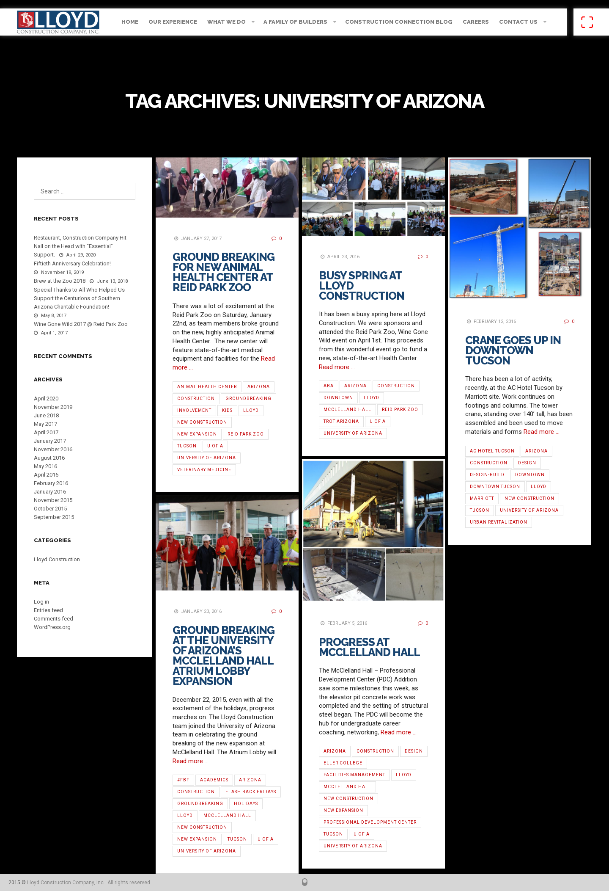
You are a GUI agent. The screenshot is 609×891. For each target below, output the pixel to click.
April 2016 (46, 475)
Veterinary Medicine (204, 469)
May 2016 (45, 466)
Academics (214, 780)
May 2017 (45, 424)
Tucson (187, 446)
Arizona (258, 386)
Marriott (482, 498)
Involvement (194, 410)
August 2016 (49, 458)
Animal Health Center (207, 386)
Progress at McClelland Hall (369, 647)
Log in (41, 602)
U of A (215, 446)
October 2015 (50, 508)
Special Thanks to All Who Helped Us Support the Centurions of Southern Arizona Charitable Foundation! (79, 298)
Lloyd (251, 410)
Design (527, 463)
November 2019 (53, 407)
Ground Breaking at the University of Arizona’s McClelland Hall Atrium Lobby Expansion (223, 655)
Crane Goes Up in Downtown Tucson (513, 350)
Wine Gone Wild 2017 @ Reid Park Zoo (81, 324)
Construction (196, 398)
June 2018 (46, 415)
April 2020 (46, 398)
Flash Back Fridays (250, 791)
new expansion (197, 434)
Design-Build (487, 474)
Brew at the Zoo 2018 (59, 281)
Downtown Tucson (495, 486)
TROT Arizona (341, 421)
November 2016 (53, 449)
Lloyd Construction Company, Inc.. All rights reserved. (89, 882)
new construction (202, 422)
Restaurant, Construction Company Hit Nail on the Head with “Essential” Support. (80, 246)
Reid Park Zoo (246, 434)
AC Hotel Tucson (492, 451)
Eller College (343, 763)
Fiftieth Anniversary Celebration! (72, 263)
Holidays (246, 803)
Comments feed (53, 618)
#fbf (183, 780)
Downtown (338, 397)
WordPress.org (52, 627)
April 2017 (46, 432)
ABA (329, 385)
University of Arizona (206, 457)
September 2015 (54, 517)
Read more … (337, 367)
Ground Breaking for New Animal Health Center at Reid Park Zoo (223, 272)
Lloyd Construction (57, 559)
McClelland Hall (347, 409)
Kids (227, 410)
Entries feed (48, 610)
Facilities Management (354, 774)
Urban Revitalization (498, 522)
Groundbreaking (248, 398)
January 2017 (50, 441)
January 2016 (50, 491)
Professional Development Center (370, 822)
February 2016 (51, 483)
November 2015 (53, 500)
